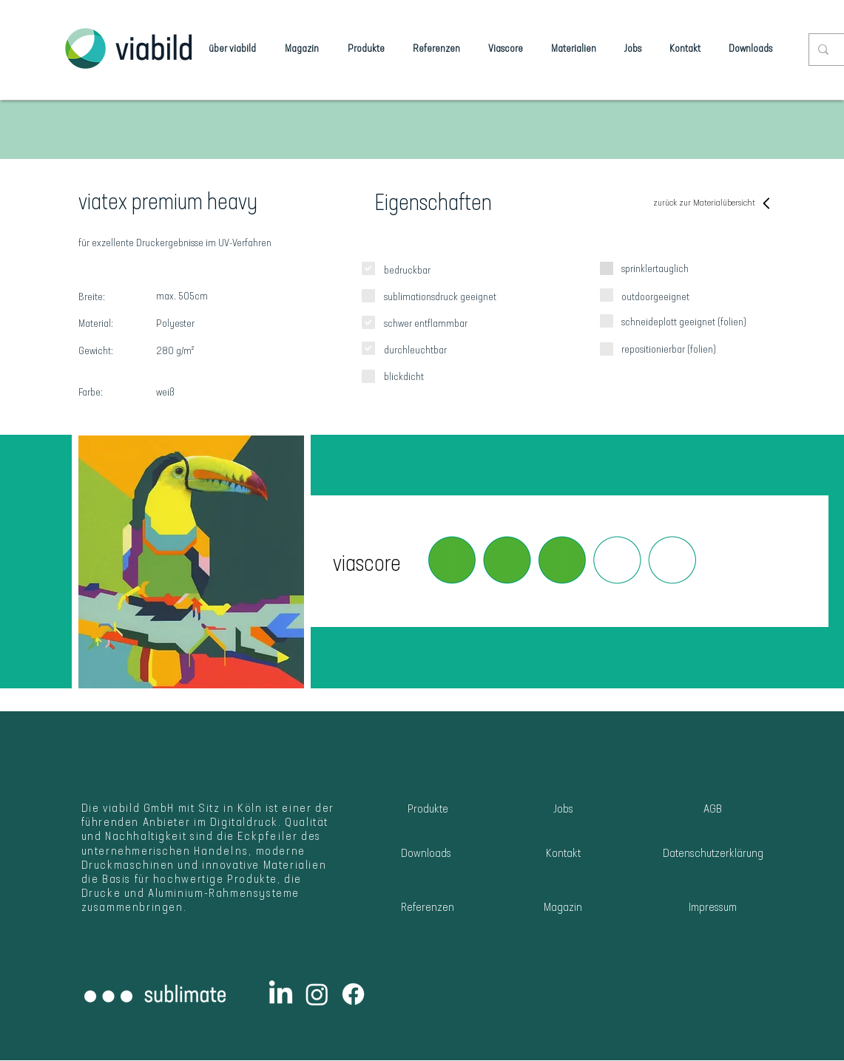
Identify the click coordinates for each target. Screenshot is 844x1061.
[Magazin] (563, 908)
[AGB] (713, 810)
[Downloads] (426, 854)
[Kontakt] (563, 854)
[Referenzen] (427, 908)
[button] (562, 560)
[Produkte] (427, 810)
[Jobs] (563, 810)
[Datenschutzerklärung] (713, 854)
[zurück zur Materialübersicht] (713, 203)
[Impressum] (712, 908)
